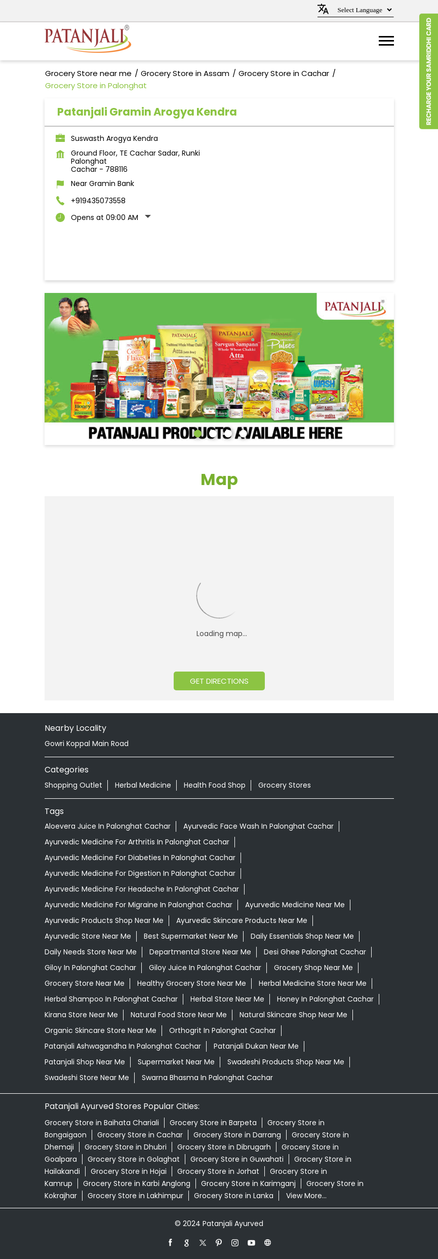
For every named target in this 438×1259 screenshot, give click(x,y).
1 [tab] (196, 432)
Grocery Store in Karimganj (248, 1183)
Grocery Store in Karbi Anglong (136, 1183)
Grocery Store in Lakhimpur (135, 1196)
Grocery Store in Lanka (233, 1196)
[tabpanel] (219, 369)
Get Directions (219, 681)
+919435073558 (98, 201)
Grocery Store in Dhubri (126, 1147)
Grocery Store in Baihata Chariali (102, 1123)
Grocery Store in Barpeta (213, 1123)
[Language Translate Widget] (363, 10)
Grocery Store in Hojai (129, 1171)
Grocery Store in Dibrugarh (224, 1147)
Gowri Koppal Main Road (87, 743)
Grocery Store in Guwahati (237, 1159)
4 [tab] (242, 432)
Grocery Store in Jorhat (218, 1171)
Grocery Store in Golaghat (134, 1159)
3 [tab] (226, 432)
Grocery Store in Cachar (140, 1135)
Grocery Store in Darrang (237, 1135)
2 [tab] (211, 432)
